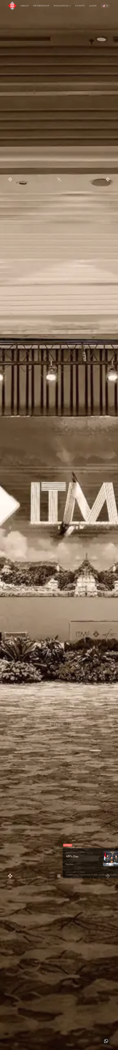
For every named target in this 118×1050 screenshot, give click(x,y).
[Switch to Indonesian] (105, 6)
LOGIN (92, 5)
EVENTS (80, 5)
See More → (71, 864)
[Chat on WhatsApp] (106, 1041)
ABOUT (24, 5)
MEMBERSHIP (41, 5)
